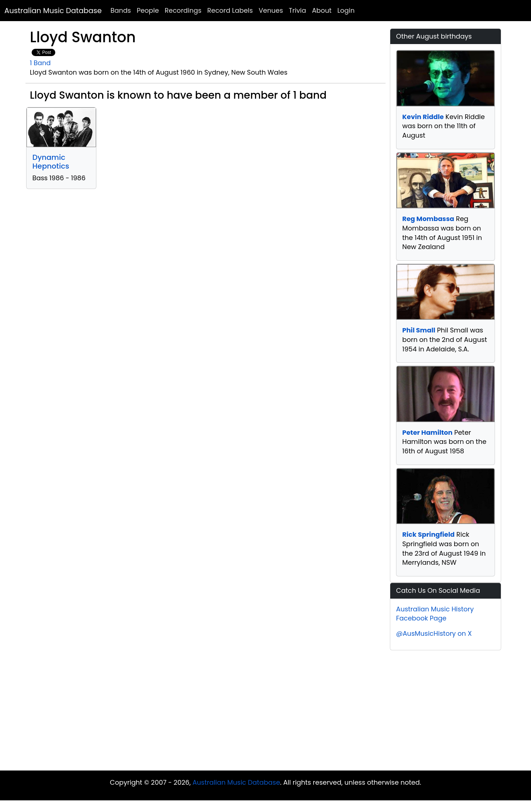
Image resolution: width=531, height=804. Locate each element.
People (148, 10)
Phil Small (418, 330)
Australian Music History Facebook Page (435, 613)
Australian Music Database (53, 10)
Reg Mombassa (428, 218)
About (322, 10)
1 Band (40, 62)
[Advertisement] (265, 712)
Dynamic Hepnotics (50, 161)
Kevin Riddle (423, 116)
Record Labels (230, 10)
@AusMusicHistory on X (434, 633)
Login (346, 10)
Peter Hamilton (427, 432)
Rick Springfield (428, 534)
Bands (121, 10)
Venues (271, 10)
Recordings (183, 10)
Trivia (297, 10)
